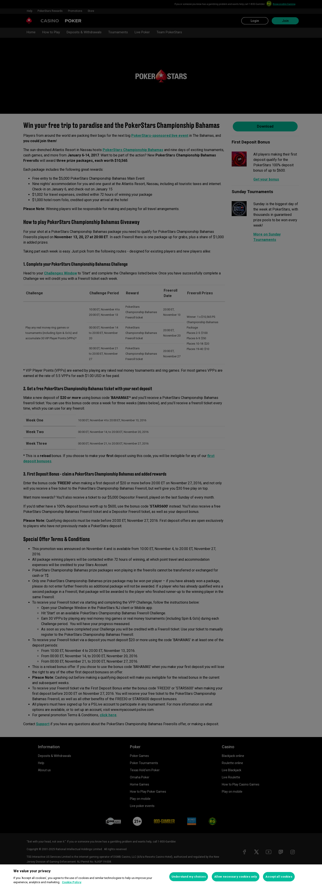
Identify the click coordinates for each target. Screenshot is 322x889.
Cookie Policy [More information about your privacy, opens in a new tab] (71, 882)
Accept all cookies (278, 876)
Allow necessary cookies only (235, 876)
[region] (161, 876)
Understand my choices (189, 876)
